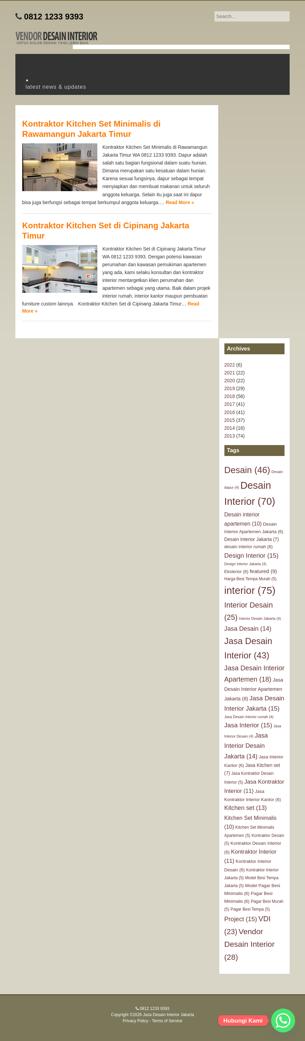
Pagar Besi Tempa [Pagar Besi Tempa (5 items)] (250, 909)
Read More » (180, 202)
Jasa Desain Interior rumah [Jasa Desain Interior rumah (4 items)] (249, 717)
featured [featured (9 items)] (263, 571)
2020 (229, 380)
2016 (229, 412)
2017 (229, 404)
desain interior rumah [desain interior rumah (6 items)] (248, 546)
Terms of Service (167, 1020)
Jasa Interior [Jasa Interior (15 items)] (248, 725)
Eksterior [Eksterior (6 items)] (236, 571)
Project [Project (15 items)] (240, 919)
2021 (229, 372)
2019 (229, 388)
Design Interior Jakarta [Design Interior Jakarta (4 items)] (245, 564)
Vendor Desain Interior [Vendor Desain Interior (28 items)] (249, 944)
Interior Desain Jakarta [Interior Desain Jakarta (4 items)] (260, 618)
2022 (229, 365)
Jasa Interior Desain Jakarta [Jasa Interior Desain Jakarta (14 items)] (246, 745)
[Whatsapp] (283, 1020)
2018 (229, 396)
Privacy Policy (135, 1020)
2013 (229, 436)
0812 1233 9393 (53, 16)
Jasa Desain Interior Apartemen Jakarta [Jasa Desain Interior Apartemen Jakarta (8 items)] (253, 689)
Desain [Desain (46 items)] (247, 470)
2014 (229, 428)
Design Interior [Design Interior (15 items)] (251, 555)
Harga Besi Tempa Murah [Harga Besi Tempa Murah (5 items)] (250, 578)
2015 (229, 420)
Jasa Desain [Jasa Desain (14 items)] (248, 628)
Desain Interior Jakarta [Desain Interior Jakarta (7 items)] (251, 539)
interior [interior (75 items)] (250, 590)
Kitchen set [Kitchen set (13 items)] (245, 807)
